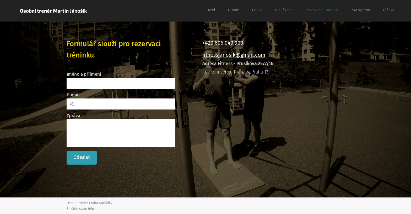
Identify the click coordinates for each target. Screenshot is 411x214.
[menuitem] (318, 10)
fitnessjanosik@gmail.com (233, 55)
